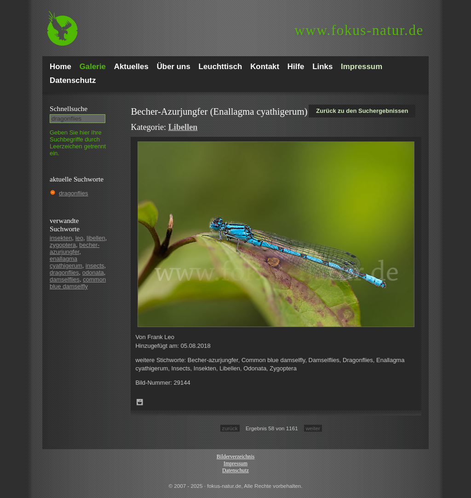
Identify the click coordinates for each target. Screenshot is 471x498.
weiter (313, 428)
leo (79, 237)
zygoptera (63, 244)
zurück (230, 428)
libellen (95, 237)
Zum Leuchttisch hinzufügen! (140, 402)
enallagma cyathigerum (66, 262)
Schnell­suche (68, 108)
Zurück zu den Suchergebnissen (362, 110)
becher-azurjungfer (74, 248)
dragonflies (73, 193)
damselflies (65, 279)
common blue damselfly (78, 283)
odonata (93, 272)
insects (95, 265)
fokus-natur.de (359, 30)
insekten (61, 237)
